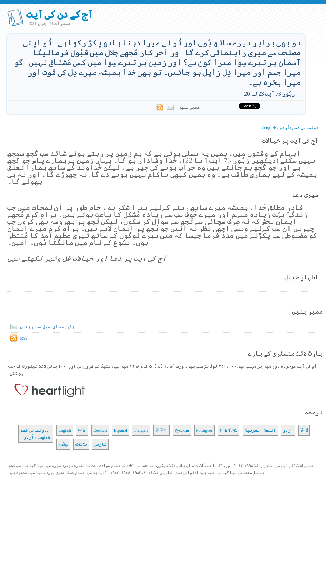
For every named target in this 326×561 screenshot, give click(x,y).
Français (141, 430)
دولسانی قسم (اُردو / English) (290, 127)
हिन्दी (304, 430)
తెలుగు (81, 444)
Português (204, 430)
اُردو (288, 430)
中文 (82, 430)
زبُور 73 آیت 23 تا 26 (269, 93)
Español (120, 430)
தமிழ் (63, 444)
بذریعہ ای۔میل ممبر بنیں (40, 326)
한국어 (161, 430)
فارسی (100, 444)
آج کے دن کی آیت (59, 14)
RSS (24, 338)
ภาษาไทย (228, 430)
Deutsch (100, 430)
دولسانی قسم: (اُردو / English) (35, 434)
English (64, 430)
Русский (182, 430)
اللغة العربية (260, 430)
